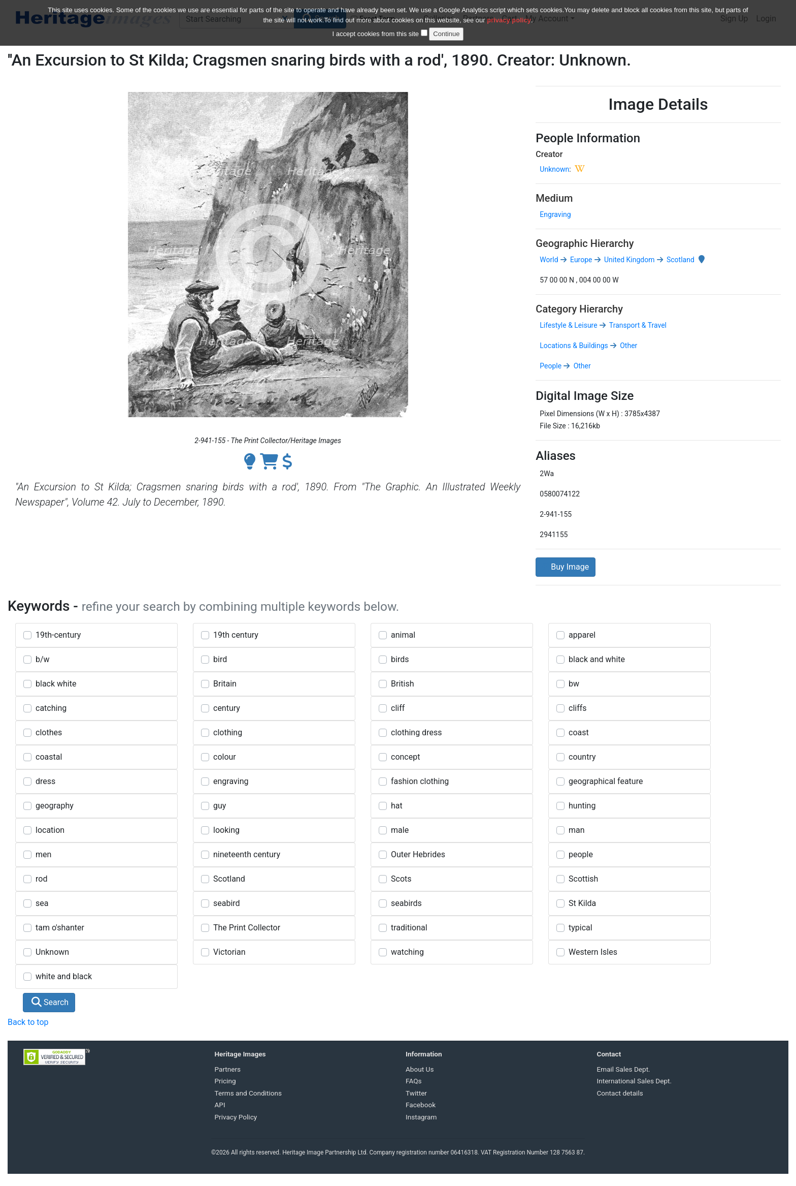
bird (220, 659)
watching (407, 952)
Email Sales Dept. (623, 1069)
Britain (225, 684)
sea (42, 903)
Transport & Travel (637, 325)
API (220, 1105)
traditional (409, 927)
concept (405, 757)
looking (226, 830)
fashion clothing (420, 781)
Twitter (416, 1093)
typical (580, 927)
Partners (228, 1069)
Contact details (620, 1093)
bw (574, 684)
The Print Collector (246, 927)
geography (55, 805)
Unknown (554, 169)
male (400, 830)
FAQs (414, 1081)
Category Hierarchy (579, 309)
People (550, 366)
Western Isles (593, 952)
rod (41, 879)
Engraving (555, 214)
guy (219, 805)
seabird (226, 903)
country (582, 757)
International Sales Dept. (634, 1081)
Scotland (679, 260)
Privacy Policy (236, 1117)
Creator (549, 154)
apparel (582, 635)
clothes (49, 732)
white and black (64, 976)
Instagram (421, 1117)
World (549, 260)
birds (400, 659)
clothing (227, 732)
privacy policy (509, 15)
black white (56, 684)
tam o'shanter (60, 927)
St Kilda (582, 903)
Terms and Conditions (248, 1093)
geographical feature (606, 781)
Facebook (421, 1105)
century (226, 708)
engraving (230, 781)
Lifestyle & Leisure (568, 325)
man (577, 830)
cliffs (578, 708)
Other (628, 345)
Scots (401, 879)
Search (50, 1002)
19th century (235, 635)
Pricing (225, 1081)
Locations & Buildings (574, 345)
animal (403, 635)
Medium (554, 198)
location (50, 830)
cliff (398, 708)
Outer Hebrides (418, 854)
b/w (43, 659)
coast (579, 732)
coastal (49, 757)
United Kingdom (629, 260)
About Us (420, 1069)
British (402, 684)
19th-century (58, 635)
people (581, 854)
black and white (597, 659)
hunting (582, 805)
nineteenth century (246, 854)
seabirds (406, 903)
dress (45, 781)
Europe (580, 260)
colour (224, 757)
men (43, 854)
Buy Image (565, 567)
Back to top (28, 1022)
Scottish (583, 879)
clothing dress (416, 732)
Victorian (229, 952)
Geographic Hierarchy (585, 243)
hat (397, 805)
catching (51, 708)
